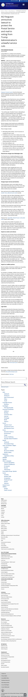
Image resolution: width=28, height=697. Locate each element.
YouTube (2, 517)
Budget (2, 532)
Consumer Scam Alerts (5, 620)
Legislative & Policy (9, 456)
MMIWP (5, 457)
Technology (3, 543)
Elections (6, 404)
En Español (7, 466)
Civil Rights (5, 406)
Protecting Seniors (4, 565)
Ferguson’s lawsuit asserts (7, 92)
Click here (11, 374)
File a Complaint (4, 622)
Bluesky (2, 508)
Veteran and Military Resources (6, 575)
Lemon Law (3, 560)
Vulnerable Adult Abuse (5, 612)
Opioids (5, 459)
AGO (4, 392)
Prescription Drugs (9, 444)
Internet (6, 416)
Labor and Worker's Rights (9, 445)
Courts (4, 423)
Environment (7, 433)
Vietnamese (7, 469)
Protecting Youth (4, 563)
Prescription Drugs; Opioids (10, 471)
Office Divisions (4, 526)
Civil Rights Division (4, 568)
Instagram (3, 512)
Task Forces (3, 538)
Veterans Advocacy (4, 607)
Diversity (2, 663)
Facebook (3, 510)
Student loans (6, 485)
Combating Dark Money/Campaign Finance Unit (9, 603)
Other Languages (23, 0)
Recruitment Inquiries (5, 667)
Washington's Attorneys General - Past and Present (10, 535)
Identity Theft (7, 476)
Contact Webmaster (5, 687)
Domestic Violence (9, 432)
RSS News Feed (4, 503)
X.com (2, 515)
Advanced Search (4, 387)
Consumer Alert (8, 414)
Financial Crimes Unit (5, 587)
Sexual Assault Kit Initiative (6, 602)
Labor (5, 449)
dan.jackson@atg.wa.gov (11, 371)
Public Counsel (8, 490)
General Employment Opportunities (7, 656)
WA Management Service (5, 660)
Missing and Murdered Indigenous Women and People (11, 615)
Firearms (2, 589)
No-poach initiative (9, 450)
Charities (6, 475)
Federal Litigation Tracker (5, 593)
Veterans (6, 483)
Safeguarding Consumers (5, 555)
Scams (4, 473)
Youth (5, 401)
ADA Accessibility (14, 0)
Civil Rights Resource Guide (6, 634)
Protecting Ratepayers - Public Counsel (8, 562)
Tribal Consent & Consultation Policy (7, 549)
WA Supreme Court (9, 428)
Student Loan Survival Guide (6, 630)
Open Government (9, 397)
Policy (5, 399)
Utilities (5, 487)
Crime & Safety (3, 580)
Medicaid (6, 442)
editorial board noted (9, 193)
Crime (4, 430)
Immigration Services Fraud (6, 610)
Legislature (5, 454)
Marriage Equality (8, 407)
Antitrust (6, 411)
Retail (5, 420)
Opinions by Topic (4, 647)
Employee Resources (5, 680)
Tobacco (6, 421)
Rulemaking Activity (4, 547)
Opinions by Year (4, 645)
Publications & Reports (5, 628)
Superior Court (8, 425)
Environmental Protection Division (7, 570)
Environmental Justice (5, 598)
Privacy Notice (3, 545)
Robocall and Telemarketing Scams (7, 614)
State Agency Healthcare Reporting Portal (8, 640)
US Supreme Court (9, 426)
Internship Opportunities (5, 662)
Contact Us (3, 525)
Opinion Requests (4, 648)
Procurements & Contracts (6, 542)
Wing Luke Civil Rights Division (6, 597)
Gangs (5, 435)
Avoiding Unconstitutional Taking (7, 627)
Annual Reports (4, 530)
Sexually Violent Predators (10, 438)
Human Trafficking (8, 437)
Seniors (6, 481)
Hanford (6, 447)
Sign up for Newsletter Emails (6, 625)
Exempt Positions (4, 658)
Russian (6, 468)
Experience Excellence (5, 653)
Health (4, 440)
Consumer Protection (8, 409)
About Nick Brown (4, 521)
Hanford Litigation (4, 572)
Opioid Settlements (4, 605)
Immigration (7, 478)
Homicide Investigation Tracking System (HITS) (9, 585)
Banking (6, 413)
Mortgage (6, 418)
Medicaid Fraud (8, 480)
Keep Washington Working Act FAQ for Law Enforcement (11, 639)
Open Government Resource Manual (7, 635)
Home (2, 10)
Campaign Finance (7, 402)
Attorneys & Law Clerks (5, 655)
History (2, 533)
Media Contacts (4, 500)
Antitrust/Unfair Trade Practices (7, 556)
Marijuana (6, 395)
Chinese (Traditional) (9, 464)
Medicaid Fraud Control (5, 558)
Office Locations (4, 528)
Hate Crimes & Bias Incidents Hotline (7, 573)
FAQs (2, 540)
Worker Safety (7, 452)
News (6, 10)
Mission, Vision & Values (5, 523)
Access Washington (5, 684)
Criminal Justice (4, 582)
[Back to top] (25, 694)
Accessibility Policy (5, 678)
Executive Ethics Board (5, 623)
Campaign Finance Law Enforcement (7, 577)
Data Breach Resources (5, 637)
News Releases (12, 10)
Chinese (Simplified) (9, 462)
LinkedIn (2, 513)
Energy (6, 488)
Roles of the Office (4, 537)
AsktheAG (6, 394)
